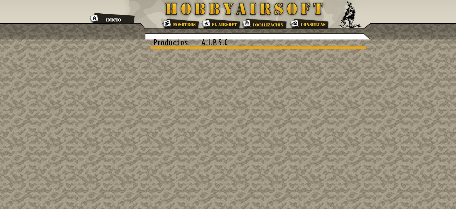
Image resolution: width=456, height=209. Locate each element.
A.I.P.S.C (215, 43)
